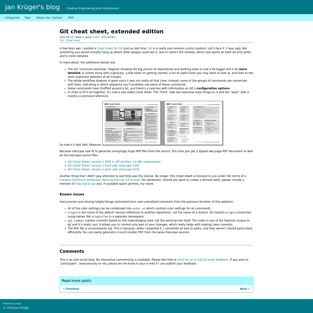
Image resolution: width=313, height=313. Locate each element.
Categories (12, 17)
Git (62, 40)
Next (244, 288)
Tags (27, 17)
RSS (71, 17)
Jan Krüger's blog (32, 7)
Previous (72, 288)
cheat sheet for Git (109, 48)
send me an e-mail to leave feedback (202, 259)
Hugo (18, 303)
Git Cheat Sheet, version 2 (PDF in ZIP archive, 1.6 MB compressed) (114, 161)
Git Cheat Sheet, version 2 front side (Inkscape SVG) (104, 165)
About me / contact (49, 17)
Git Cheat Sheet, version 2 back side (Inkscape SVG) (104, 169)
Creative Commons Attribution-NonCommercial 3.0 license (100, 179)
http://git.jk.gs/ (85, 183)
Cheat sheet (73, 40)
